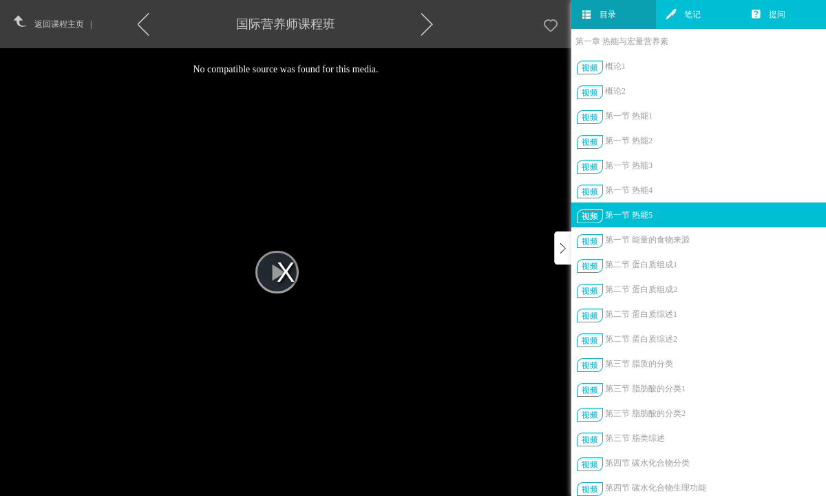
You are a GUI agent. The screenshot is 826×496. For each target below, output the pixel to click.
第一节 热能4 (629, 190)
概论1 (615, 66)
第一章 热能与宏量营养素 (621, 41)
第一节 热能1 (629, 116)
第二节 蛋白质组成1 (641, 264)
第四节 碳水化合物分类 (647, 463)
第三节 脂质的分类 (639, 364)
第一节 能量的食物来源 (647, 240)
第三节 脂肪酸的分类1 (645, 388)
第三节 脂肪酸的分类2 (645, 413)
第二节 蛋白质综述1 (641, 314)
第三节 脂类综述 (635, 438)
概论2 (615, 91)
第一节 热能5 (629, 215)
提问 (768, 14)
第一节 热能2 (629, 140)
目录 (599, 14)
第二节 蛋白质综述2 (641, 339)
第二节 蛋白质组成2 (641, 289)
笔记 (683, 14)
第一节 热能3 (629, 165)
